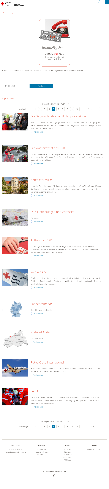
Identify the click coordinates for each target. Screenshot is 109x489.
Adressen (67, 449)
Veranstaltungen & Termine (15, 452)
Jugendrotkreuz (41, 452)
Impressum (67, 457)
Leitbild (35, 391)
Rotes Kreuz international (47, 362)
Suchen (41, 86)
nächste (90, 109)
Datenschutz (68, 455)
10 (77, 109)
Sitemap (67, 452)
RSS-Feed (67, 460)
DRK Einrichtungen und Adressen (52, 212)
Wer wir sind (39, 272)
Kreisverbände (40, 332)
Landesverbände (42, 304)
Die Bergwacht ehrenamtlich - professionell (59, 116)
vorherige (23, 109)
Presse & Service (15, 449)
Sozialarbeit (41, 449)
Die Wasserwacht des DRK (48, 148)
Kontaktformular (41, 180)
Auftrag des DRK (41, 240)
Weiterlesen (38, 132)
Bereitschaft (41, 455)
